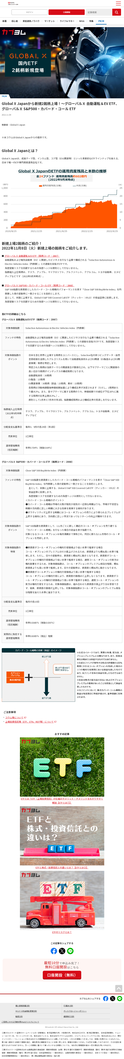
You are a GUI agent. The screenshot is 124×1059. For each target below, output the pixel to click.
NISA (81, 20)
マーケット (49, 20)
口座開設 (66, 12)
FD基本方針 (68, 1005)
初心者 (15, 20)
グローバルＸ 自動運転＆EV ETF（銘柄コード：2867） (32, 255)
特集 (91, 20)
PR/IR (101, 20)
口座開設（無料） (62, 975)
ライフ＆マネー (67, 20)
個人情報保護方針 (23, 1005)
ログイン (29, 12)
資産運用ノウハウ (31, 20)
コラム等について (14, 717)
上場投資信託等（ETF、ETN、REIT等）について (29, 721)
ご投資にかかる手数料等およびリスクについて (20, 1021)
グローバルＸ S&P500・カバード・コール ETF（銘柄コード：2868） (39, 285)
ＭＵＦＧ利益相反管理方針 (26, 1011)
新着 (4, 20)
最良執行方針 (69, 1016)
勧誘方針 (19, 1016)
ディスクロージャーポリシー (75, 1011)
